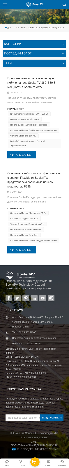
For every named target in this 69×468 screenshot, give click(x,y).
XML (34, 441)
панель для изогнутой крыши (24, 119)
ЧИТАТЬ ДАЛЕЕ (20, 154)
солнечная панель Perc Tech (24, 235)
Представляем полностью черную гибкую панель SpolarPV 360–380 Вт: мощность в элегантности (32, 83)
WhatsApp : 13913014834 (26, 343)
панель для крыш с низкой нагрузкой (28, 125)
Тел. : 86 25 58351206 (24, 332)
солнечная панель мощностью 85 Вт (28, 213)
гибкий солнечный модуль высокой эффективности (27, 143)
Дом (8, 27)
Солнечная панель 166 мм (23, 136)
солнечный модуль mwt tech (24, 218)
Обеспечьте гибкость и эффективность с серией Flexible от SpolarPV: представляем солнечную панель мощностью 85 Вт (34, 180)
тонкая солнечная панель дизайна (27, 224)
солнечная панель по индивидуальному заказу (33, 130)
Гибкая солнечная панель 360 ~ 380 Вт (29, 114)
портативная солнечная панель (25, 229)
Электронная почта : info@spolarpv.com (34, 338)
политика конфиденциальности (34, 445)
